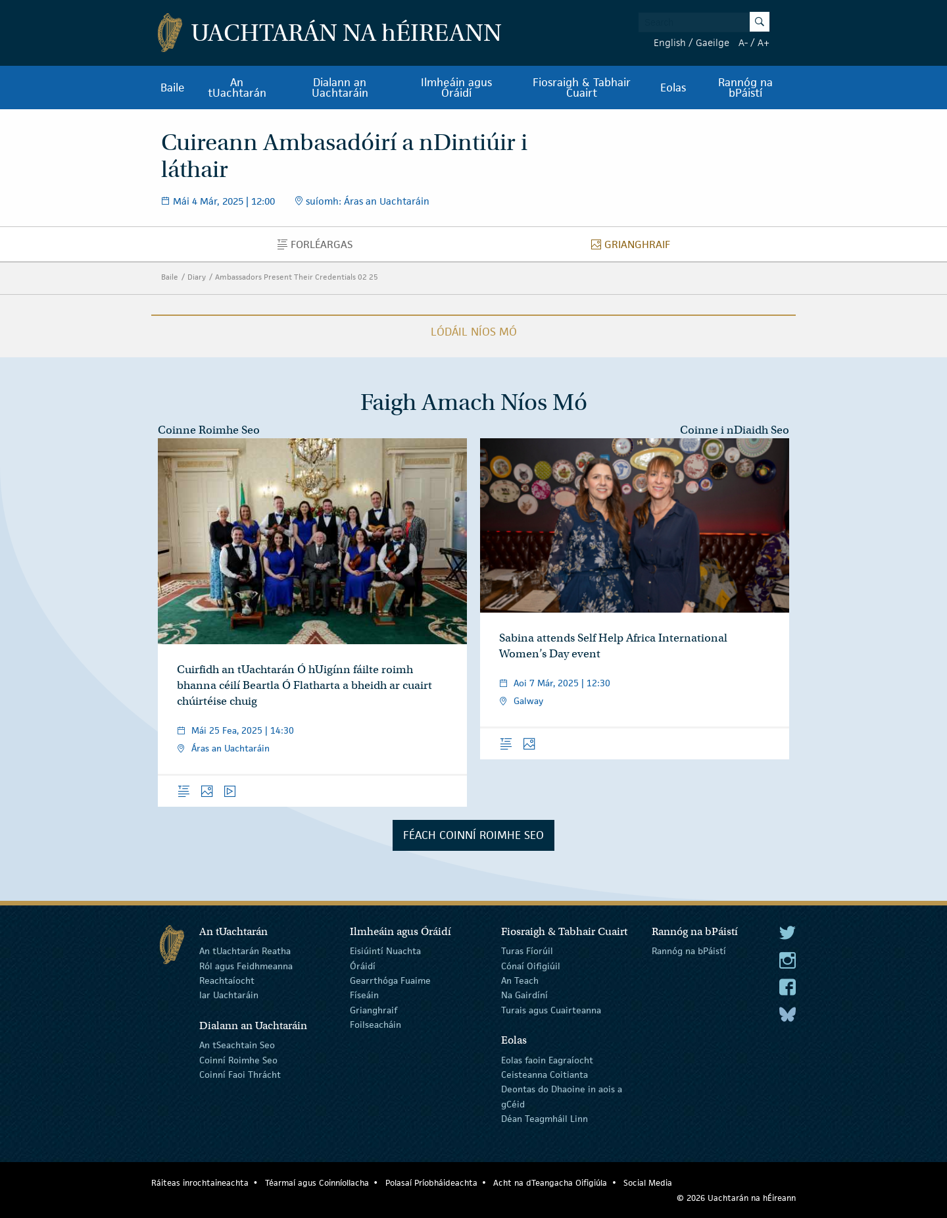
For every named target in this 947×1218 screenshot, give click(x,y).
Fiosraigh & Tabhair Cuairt (582, 87)
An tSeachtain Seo (237, 1045)
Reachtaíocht (227, 980)
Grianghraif (634, 247)
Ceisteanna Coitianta (544, 1074)
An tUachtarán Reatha (245, 951)
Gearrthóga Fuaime (390, 980)
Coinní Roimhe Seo (238, 1059)
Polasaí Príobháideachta (431, 1182)
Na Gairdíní (524, 995)
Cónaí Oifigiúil (530, 965)
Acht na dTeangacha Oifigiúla (550, 1182)
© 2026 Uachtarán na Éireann (736, 1198)
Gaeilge (712, 42)
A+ (763, 42)
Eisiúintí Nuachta (385, 951)
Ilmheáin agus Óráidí (456, 87)
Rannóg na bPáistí (745, 87)
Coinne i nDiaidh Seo (734, 430)
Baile (172, 87)
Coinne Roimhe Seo (209, 430)
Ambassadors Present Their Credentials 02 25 (296, 277)
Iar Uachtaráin (228, 995)
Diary (196, 277)
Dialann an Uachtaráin (340, 87)
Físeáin (364, 995)
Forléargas (319, 247)
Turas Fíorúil (527, 951)
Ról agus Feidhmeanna (246, 965)
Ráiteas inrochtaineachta (200, 1182)
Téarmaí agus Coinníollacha (317, 1182)
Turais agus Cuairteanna (551, 1010)
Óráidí (363, 965)
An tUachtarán (237, 87)
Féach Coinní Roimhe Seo (473, 835)
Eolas (673, 87)
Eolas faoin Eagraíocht (547, 1059)
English (670, 42)
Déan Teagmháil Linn (544, 1119)
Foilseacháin (375, 1024)
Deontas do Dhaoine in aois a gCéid (561, 1096)
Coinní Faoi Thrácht (240, 1074)
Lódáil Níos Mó (474, 331)
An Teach (520, 980)
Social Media (647, 1182)
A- (743, 42)
